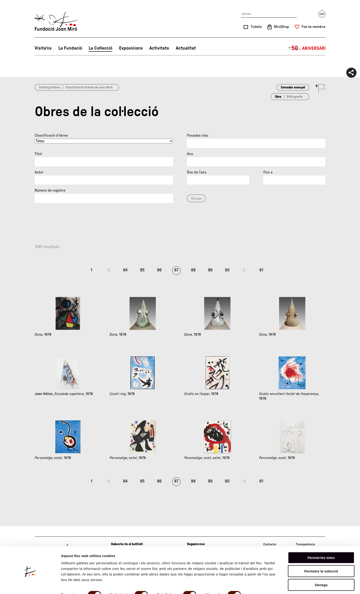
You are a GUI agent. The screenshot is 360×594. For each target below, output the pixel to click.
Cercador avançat (293, 87)
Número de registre (50, 190)
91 (261, 270)
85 (142, 270)
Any (190, 154)
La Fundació (70, 48)
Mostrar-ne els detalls (79, 585)
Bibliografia (295, 96)
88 (193, 270)
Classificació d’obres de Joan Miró (88, 87)
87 (176, 270)
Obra (278, 96)
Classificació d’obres (51, 135)
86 (159, 270)
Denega (321, 568)
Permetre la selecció (321, 554)
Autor (39, 172)
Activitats (159, 48)
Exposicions (131, 48)
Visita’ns (43, 48)
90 (227, 270)
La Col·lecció (100, 48)
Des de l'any (196, 172)
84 (125, 270)
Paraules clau (197, 135)
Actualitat (186, 48)
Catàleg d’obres (49, 87)
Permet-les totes (321, 541)
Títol (38, 154)
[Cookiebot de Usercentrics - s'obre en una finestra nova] (30, 584)
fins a (268, 172)
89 (210, 270)
